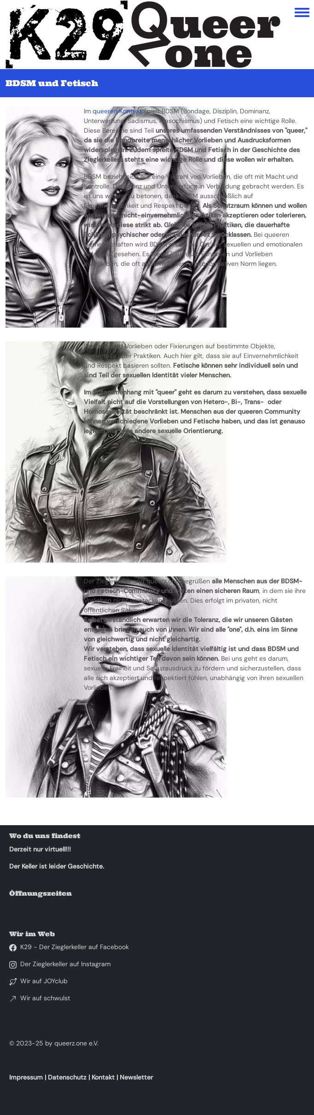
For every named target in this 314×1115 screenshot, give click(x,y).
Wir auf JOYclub (44, 981)
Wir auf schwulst (45, 998)
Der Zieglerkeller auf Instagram (65, 964)
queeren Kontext (117, 111)
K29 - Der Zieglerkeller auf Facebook (74, 947)
